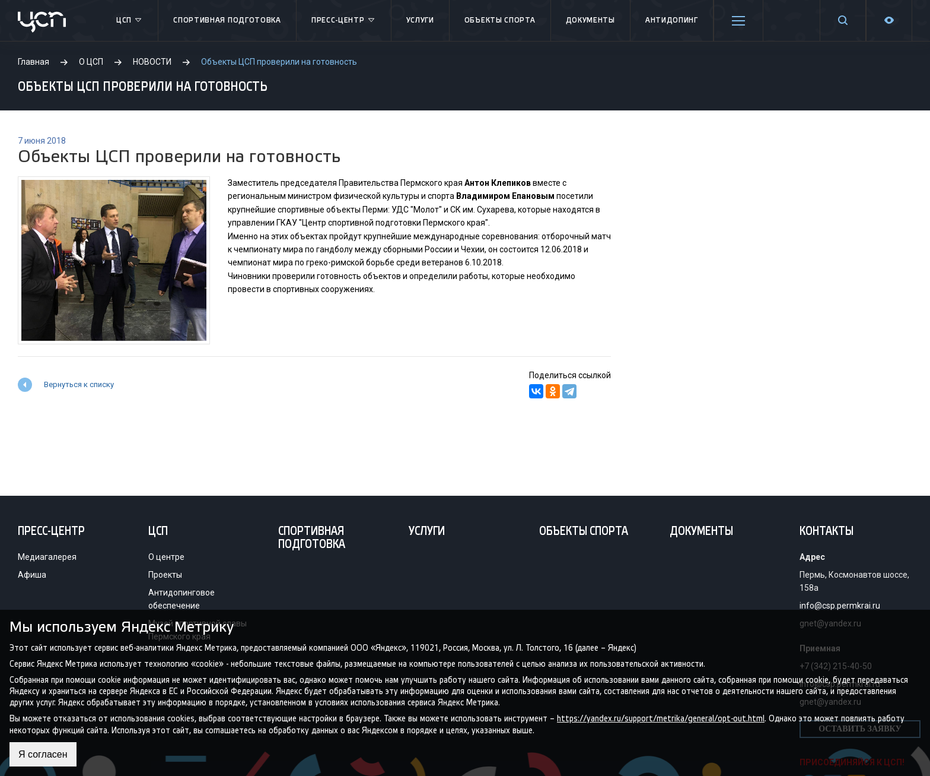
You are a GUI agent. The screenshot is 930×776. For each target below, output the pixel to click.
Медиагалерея (47, 557)
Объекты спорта (500, 20)
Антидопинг (671, 20)
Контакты (826, 532)
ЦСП (129, 21)
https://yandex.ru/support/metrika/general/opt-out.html (661, 718)
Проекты (165, 574)
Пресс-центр (343, 21)
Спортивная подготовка (227, 20)
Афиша (32, 574)
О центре (166, 557)
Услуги (420, 20)
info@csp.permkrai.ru (840, 605)
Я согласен (43, 754)
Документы (590, 20)
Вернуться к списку (79, 384)
